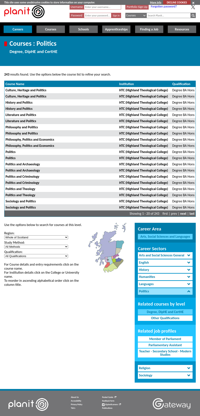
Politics (10, 152)
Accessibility (76, 401)
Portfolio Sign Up (137, 7)
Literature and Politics (21, 115)
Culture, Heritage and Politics (26, 90)
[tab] (165, 255)
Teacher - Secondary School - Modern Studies (165, 353)
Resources (182, 29)
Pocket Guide (109, 397)
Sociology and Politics (21, 201)
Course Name (15, 84)
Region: (9, 233)
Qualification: (13, 252)
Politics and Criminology (22, 176)
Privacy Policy (76, 404)
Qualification (181, 84)
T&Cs (73, 408)
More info (155, 2)
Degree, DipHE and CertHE (165, 312)
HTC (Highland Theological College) (143, 90)
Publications (107, 408)
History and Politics (19, 102)
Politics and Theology (20, 189)
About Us (75, 397)
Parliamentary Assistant (165, 345)
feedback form (108, 401)
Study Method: (14, 242)
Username (77, 7)
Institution (126, 84)
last (191, 214)
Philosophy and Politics (22, 127)
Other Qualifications (165, 318)
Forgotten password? (164, 6)
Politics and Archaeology (23, 164)
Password (76, 15)
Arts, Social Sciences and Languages (165, 236)
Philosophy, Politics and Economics (30, 139)
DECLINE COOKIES (177, 2)
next (183, 214)
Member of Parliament (165, 339)
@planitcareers (111, 404)
